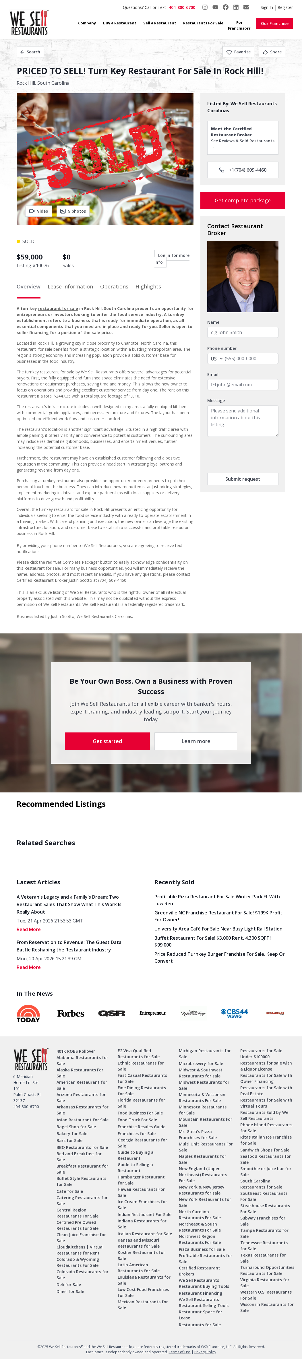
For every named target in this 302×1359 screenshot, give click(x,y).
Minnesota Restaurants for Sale (202, 1110)
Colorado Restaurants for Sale (83, 1274)
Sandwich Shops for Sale (264, 1150)
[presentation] (251, 455)
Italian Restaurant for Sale (145, 1233)
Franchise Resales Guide (141, 1126)
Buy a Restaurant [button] (119, 23)
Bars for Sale (69, 1140)
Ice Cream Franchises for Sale (142, 1204)
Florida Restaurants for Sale (141, 1103)
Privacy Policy (205, 1352)
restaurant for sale (58, 308)
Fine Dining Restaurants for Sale (142, 1090)
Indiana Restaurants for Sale (142, 1224)
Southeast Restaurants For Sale (263, 1196)
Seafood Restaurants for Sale (265, 1159)
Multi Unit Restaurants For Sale (206, 1147)
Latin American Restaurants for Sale (139, 1267)
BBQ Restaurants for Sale (82, 1147)
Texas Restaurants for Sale (263, 1258)
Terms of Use (180, 1352)
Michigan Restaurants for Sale (205, 1053)
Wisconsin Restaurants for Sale (267, 1307)
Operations (114, 286)
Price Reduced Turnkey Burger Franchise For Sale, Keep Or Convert (219, 957)
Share (272, 52)
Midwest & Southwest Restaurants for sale (200, 1073)
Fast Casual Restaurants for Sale (142, 1078)
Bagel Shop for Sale (76, 1126)
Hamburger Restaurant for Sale (141, 1180)
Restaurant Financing (200, 1293)
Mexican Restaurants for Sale (143, 1304)
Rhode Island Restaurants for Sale (266, 1127)
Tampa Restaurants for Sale (264, 1233)
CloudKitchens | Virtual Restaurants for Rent (80, 1250)
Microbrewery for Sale (201, 1063)
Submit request (242, 479)
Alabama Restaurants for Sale (82, 1060)
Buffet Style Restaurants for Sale (81, 1181)
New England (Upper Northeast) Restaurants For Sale (203, 1174)
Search (30, 52)
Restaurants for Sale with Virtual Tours (266, 1103)
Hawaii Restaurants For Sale (141, 1192)
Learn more (195, 741)
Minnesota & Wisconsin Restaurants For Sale (202, 1097)
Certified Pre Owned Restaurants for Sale (77, 1225)
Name (213, 322)
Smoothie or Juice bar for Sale (265, 1171)
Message (216, 400)
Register (285, 7)
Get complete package (243, 200)
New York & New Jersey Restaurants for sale (201, 1190)
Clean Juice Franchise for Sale (81, 1237)
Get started (107, 741)
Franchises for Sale (137, 1133)
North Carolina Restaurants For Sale (200, 1214)
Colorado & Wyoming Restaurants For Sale (78, 1262)
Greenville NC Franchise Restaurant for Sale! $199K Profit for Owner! (218, 916)
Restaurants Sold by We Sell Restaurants (264, 1115)
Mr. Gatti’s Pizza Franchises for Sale (198, 1134)
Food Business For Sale (140, 1113)
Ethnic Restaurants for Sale (141, 1066)
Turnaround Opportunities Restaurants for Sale (267, 1270)
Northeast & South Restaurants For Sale (200, 1227)
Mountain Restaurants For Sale (205, 1122)
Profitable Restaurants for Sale (205, 1258)
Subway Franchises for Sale (262, 1221)
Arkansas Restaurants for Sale (83, 1110)
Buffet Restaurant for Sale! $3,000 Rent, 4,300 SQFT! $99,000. (212, 941)
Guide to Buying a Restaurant (136, 1155)
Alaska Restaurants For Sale (80, 1073)
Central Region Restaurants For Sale (77, 1213)
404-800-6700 (182, 7)
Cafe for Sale (70, 1191)
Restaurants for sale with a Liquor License (266, 1066)
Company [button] (87, 23)
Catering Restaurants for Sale (82, 1200)
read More (29, 929)
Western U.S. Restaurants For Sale (266, 1295)
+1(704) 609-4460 (242, 170)
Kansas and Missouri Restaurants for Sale (139, 1243)
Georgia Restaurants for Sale (142, 1143)
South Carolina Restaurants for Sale (261, 1184)
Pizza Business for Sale (202, 1249)
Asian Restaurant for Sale (83, 1120)
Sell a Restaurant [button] (159, 23)
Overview (28, 286)
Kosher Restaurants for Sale (141, 1255)
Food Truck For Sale (137, 1120)
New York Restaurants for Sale (205, 1202)
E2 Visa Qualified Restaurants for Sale (139, 1053)
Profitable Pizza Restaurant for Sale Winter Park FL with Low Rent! (217, 900)
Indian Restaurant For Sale (144, 1214)
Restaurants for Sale (200, 1324)
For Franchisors (239, 25)
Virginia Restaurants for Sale (264, 1282)
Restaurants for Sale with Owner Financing (266, 1078)
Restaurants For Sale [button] (203, 23)
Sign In (267, 7)
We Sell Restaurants (99, 372)
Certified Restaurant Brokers (199, 1271)
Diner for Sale (70, 1291)
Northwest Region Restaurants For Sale (200, 1239)
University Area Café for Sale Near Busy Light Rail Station (218, 929)
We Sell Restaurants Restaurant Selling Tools (204, 1302)
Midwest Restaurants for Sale (204, 1085)
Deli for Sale (69, 1284)
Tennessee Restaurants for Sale (264, 1245)
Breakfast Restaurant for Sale (82, 1169)
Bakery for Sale (72, 1133)
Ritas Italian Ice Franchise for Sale (266, 1140)
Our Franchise (275, 23)
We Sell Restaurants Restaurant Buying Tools (204, 1283)
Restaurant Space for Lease (200, 1315)
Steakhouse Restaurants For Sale (265, 1208)
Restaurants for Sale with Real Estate (266, 1090)
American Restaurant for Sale (82, 1085)
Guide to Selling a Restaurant (135, 1167)
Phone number (222, 348)
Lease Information (70, 286)
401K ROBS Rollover (76, 1051)
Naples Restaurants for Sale (202, 1159)
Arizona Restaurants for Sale (81, 1097)
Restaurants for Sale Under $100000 (261, 1053)
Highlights (148, 286)
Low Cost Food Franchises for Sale (143, 1292)
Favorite (238, 52)
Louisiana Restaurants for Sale (144, 1280)
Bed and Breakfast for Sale (79, 1156)
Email (212, 374)
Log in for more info (171, 259)
